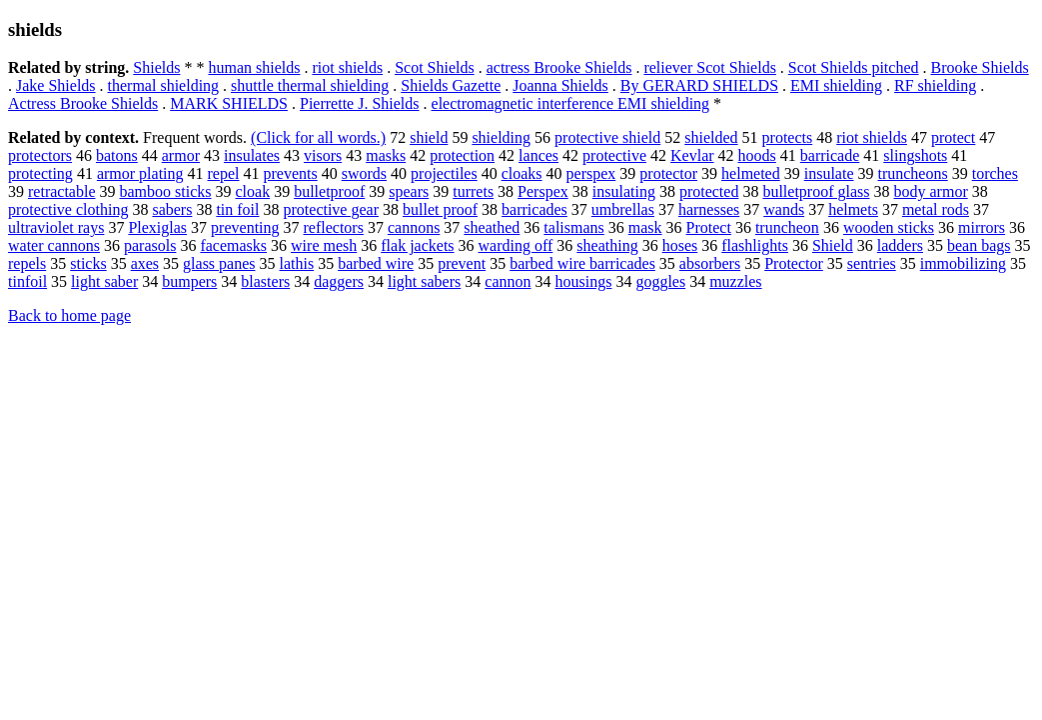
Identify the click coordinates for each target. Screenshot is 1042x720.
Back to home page (69, 315)
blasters (265, 281)
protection (462, 155)
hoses (680, 245)
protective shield (607, 137)
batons (117, 155)
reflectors (334, 227)
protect (953, 137)
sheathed (492, 227)
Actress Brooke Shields (83, 103)
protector (668, 173)
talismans (573, 227)
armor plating (140, 173)
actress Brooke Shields (559, 67)
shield (429, 137)
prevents (291, 173)
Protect (708, 227)
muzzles (735, 281)
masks (386, 155)
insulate (829, 173)
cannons (414, 227)
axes (145, 263)
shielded (710, 137)
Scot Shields (435, 67)
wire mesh (324, 245)
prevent (462, 263)
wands (783, 209)
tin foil (237, 209)
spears (409, 191)
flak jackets (417, 245)
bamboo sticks (166, 191)
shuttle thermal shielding (310, 85)
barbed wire (376, 263)
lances (538, 155)
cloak (253, 191)
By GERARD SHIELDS (699, 85)
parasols (150, 245)
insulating (623, 191)
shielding (501, 137)
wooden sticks (888, 227)
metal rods (935, 209)
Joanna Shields (560, 85)
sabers (172, 209)
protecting (40, 173)
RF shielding (935, 85)
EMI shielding (836, 85)
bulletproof (329, 191)
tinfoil (27, 281)
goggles (660, 281)
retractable (62, 191)
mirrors (981, 227)
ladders (900, 245)
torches (995, 173)
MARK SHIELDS (229, 103)
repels (27, 263)
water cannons (54, 245)
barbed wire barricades (582, 263)
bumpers (189, 281)
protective (614, 155)
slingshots (915, 155)
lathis (297, 263)
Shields (156, 67)
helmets (853, 209)
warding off (516, 245)
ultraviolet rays (56, 227)
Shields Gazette (451, 85)
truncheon (787, 227)
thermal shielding (164, 85)
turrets (473, 191)
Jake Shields (56, 85)
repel (224, 173)
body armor (931, 191)
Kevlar (692, 155)
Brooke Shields (980, 67)
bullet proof (440, 209)
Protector (793, 263)
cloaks (522, 173)
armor (181, 155)
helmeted (750, 173)
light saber (104, 281)
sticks (88, 263)
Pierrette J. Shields (360, 103)
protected (709, 191)
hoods (757, 155)
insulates (252, 155)
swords (364, 173)
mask (645, 227)
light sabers (424, 281)
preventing (245, 227)
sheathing (606, 245)
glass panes (219, 263)
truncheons (912, 173)
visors (323, 155)
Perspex (543, 191)
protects (787, 137)
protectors (40, 155)
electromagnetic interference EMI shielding (571, 103)
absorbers (709, 263)
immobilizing (963, 263)
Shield (832, 245)
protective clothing (68, 209)
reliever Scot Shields (709, 67)
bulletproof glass (815, 191)
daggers (339, 281)
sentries (871, 263)
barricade (830, 155)
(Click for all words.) (318, 137)
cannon (507, 281)
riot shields (347, 67)
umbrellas (622, 209)
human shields (254, 67)
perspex (591, 173)
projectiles (444, 173)
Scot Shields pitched (853, 67)
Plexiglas (157, 227)
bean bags (979, 245)
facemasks (233, 245)
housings (582, 281)
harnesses (708, 209)
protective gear (332, 209)
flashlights (754, 245)
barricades (534, 209)
